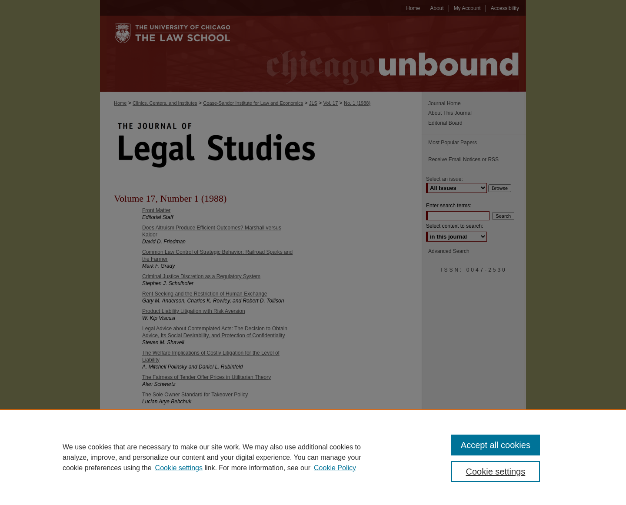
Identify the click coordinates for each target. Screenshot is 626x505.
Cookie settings (179, 468)
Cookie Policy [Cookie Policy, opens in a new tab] (335, 468)
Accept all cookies (495, 445)
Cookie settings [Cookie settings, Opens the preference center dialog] (496, 471)
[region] (313, 457)
